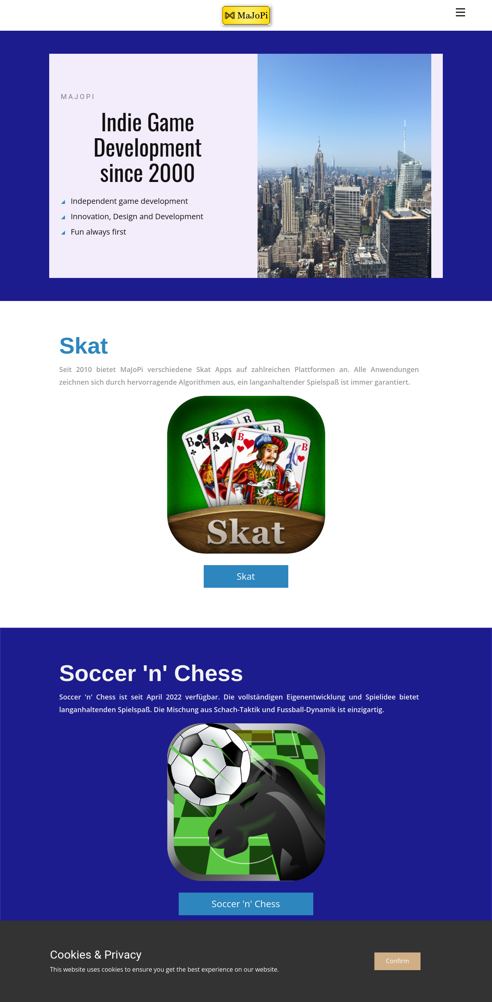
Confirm (397, 961)
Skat (246, 576)
